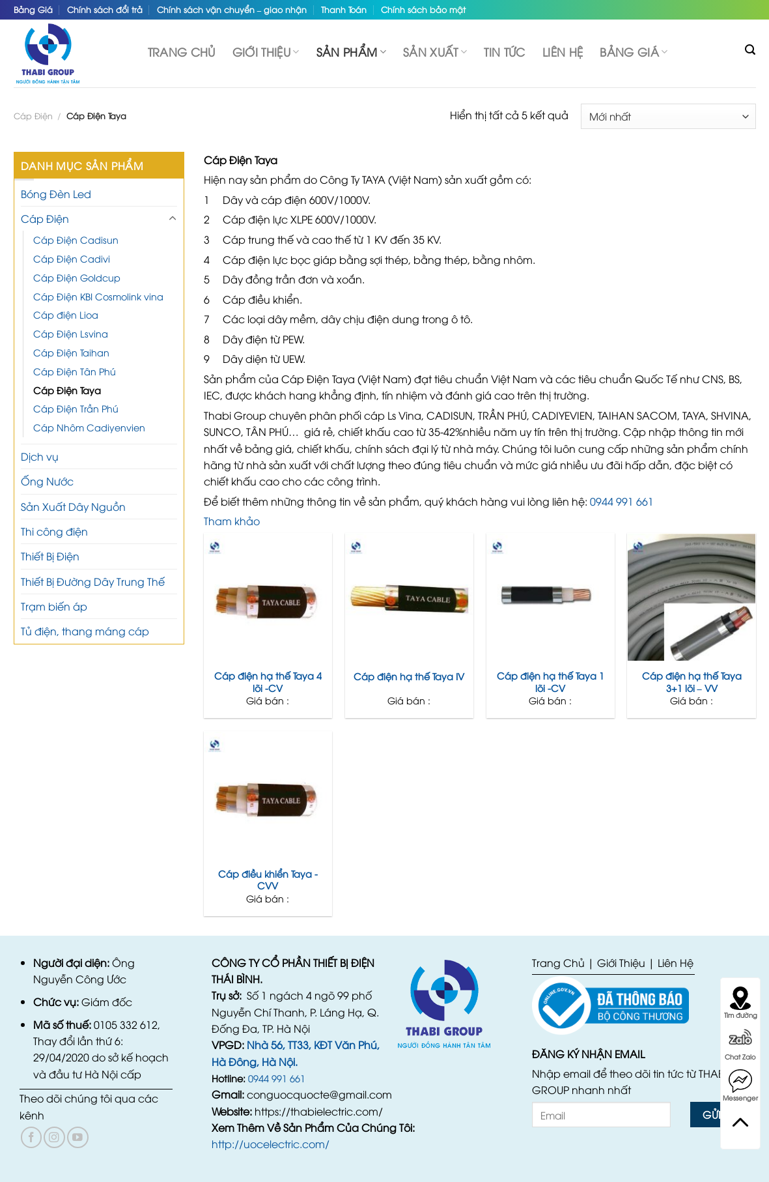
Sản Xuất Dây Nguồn (73, 506)
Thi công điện (54, 531)
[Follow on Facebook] (31, 1137)
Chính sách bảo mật (423, 9)
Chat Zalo (740, 1044)
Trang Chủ (558, 962)
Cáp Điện (33, 115)
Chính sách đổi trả (105, 9)
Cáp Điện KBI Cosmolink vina (98, 296)
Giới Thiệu (621, 962)
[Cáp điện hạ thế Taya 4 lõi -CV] (267, 597)
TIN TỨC (504, 51)
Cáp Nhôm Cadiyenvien (89, 427)
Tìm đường (740, 1003)
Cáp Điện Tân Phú (74, 371)
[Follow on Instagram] (54, 1137)
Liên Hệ (675, 962)
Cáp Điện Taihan (71, 352)
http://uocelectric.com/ (270, 1143)
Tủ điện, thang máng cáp (85, 631)
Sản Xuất (435, 51)
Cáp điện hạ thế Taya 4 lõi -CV (268, 682)
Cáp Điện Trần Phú (76, 408)
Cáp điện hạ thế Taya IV (409, 676)
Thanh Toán (344, 9)
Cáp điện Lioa (65, 314)
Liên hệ (562, 51)
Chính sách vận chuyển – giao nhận (232, 9)
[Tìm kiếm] (750, 50)
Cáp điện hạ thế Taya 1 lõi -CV (550, 682)
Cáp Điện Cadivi (71, 258)
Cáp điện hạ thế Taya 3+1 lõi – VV (692, 682)
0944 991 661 (622, 501)
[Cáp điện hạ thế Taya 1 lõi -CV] (550, 597)
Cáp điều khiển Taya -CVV (268, 880)
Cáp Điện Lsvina (70, 333)
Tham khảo (232, 520)
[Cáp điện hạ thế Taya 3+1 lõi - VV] (691, 597)
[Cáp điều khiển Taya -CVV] (267, 795)
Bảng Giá (33, 9)
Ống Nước (47, 481)
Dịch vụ (40, 456)
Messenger (740, 1085)
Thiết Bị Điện (50, 556)
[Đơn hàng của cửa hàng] (668, 116)
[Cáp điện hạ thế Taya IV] (409, 597)
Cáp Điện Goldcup (76, 277)
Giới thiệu (266, 51)
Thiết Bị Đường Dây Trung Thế (93, 581)
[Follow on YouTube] (78, 1137)
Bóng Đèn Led (56, 193)
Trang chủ (182, 51)
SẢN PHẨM (351, 51)
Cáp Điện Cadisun (76, 239)
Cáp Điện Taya (67, 390)
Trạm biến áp (54, 606)
